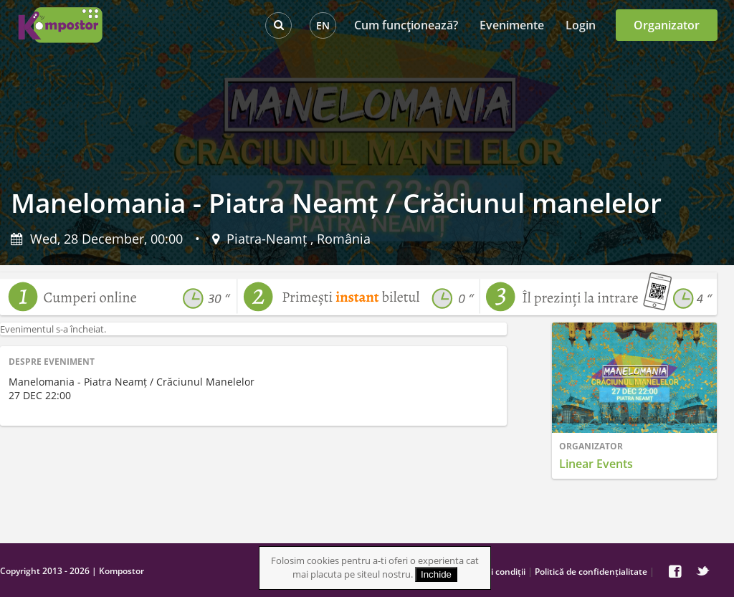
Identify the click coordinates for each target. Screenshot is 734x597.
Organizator (667, 25)
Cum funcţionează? (406, 25)
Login (581, 25)
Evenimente (512, 25)
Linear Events (596, 464)
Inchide (436, 574)
